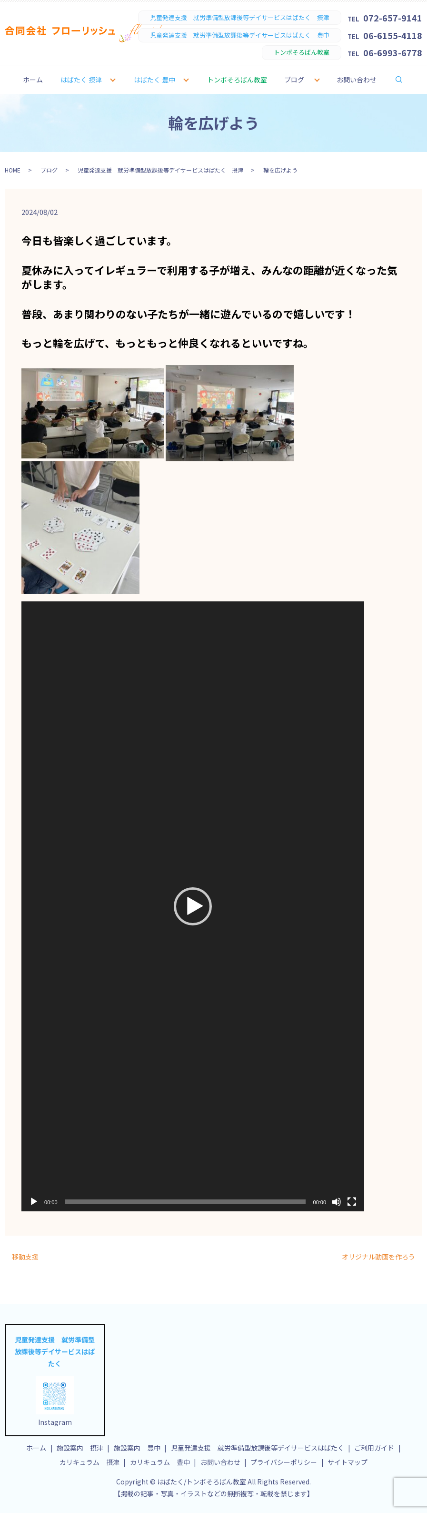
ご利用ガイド (374, 1447)
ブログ (294, 79)
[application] (192, 906)
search (405, 79)
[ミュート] (336, 1202)
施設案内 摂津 (80, 1447)
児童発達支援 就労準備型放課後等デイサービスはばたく (257, 1447)
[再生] (34, 1202)
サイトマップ (347, 1462)
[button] (193, 906)
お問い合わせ (357, 79)
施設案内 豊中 (137, 1447)
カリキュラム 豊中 (160, 1462)
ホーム (33, 79)
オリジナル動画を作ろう (378, 1256)
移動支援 (25, 1256)
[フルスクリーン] (352, 1202)
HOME (12, 170)
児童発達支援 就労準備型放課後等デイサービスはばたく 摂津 (160, 170)
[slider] (185, 1201)
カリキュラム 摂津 (89, 1462)
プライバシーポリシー (283, 1462)
